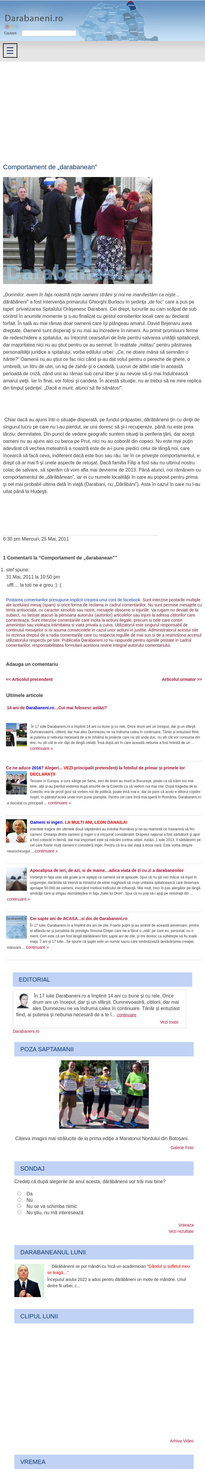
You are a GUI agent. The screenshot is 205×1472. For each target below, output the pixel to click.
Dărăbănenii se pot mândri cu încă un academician (118, 1269)
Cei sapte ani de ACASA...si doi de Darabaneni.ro (78, 918)
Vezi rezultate (181, 1231)
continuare (126, 1014)
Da (30, 1193)
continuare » (41, 748)
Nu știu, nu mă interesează (55, 1212)
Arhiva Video (182, 1441)
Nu (30, 1200)
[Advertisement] (102, 106)
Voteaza (186, 1225)
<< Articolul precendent (29, 679)
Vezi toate (169, 1022)
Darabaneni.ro (32, 15)
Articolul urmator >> (182, 679)
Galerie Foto (182, 1147)
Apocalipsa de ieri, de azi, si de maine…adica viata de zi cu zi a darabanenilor (106, 870)
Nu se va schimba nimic (52, 1206)
